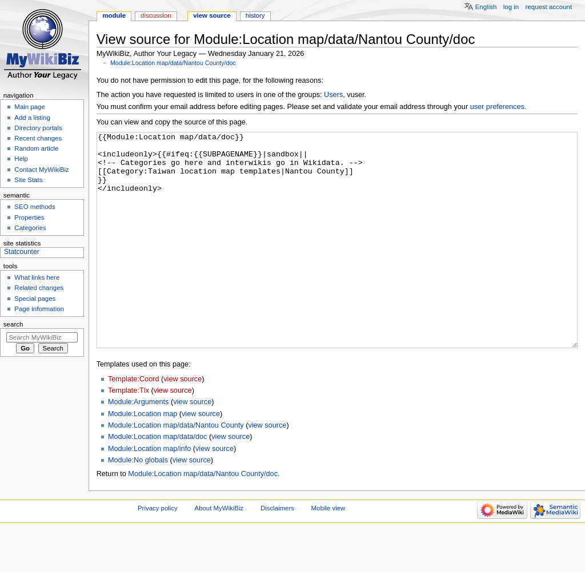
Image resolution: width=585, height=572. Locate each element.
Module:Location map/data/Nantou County (176, 468)
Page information (39, 308)
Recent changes (38, 138)
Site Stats (28, 179)
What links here (36, 277)
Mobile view (328, 550)
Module (114, 15)
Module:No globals (138, 503)
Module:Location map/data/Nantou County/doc (173, 62)
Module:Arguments (138, 445)
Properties (29, 217)
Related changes (38, 287)
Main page (29, 106)
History (255, 15)
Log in (511, 6)
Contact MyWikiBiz (41, 169)
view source (182, 422)
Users (333, 95)
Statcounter (21, 252)
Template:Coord (133, 422)
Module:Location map (142, 457)
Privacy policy (158, 550)
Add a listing (32, 117)
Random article (36, 148)
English (486, 6)
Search (13, 324)
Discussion (156, 15)
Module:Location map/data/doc (157, 480)
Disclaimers (277, 550)
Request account (549, 6)
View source (212, 15)
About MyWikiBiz (219, 550)
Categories (30, 227)
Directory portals (38, 127)
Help (21, 158)
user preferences (497, 107)
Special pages (34, 298)
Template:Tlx (128, 433)
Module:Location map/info (149, 492)
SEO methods (34, 206)
